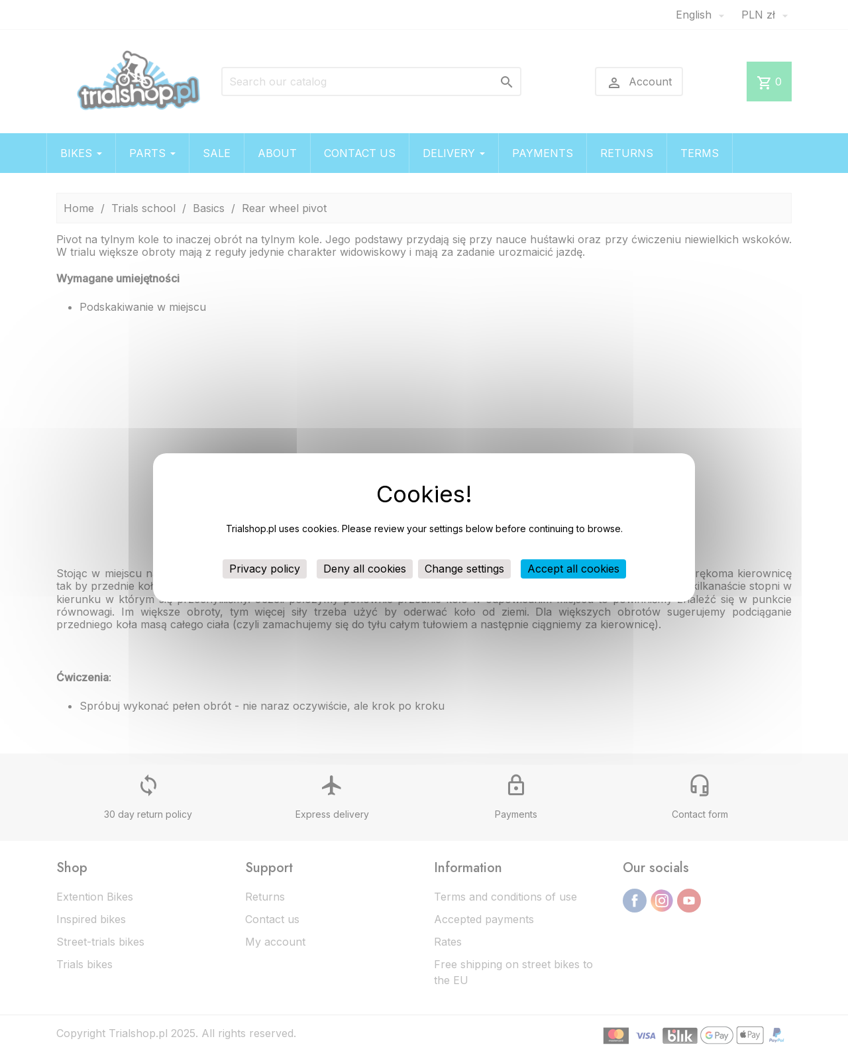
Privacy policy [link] (264, 568)
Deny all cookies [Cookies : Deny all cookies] (364, 568)
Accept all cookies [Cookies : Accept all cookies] (573, 568)
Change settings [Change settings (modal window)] (464, 568)
